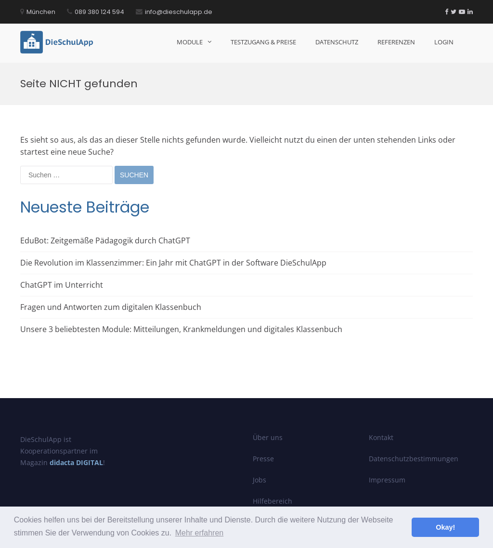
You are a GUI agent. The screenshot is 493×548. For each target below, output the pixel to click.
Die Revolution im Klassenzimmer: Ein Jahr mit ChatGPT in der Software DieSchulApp (173, 262)
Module (190, 42)
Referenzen (396, 42)
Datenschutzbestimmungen (413, 458)
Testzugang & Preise (263, 42)
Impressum (387, 479)
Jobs (259, 479)
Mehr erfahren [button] (199, 533)
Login (444, 42)
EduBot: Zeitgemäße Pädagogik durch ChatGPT (105, 240)
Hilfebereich (272, 501)
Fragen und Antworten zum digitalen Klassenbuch (110, 307)
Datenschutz (336, 42)
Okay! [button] (445, 527)
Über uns (268, 437)
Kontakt (381, 437)
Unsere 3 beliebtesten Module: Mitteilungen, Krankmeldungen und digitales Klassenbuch (181, 329)
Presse (263, 458)
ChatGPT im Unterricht (61, 285)
